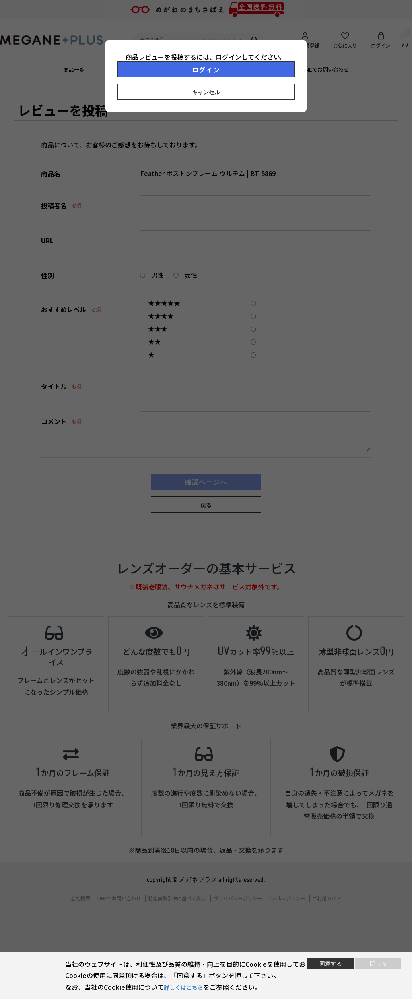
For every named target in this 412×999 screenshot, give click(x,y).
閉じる (378, 963)
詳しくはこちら (186, 987)
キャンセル (206, 92)
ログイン (206, 69)
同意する (330, 963)
